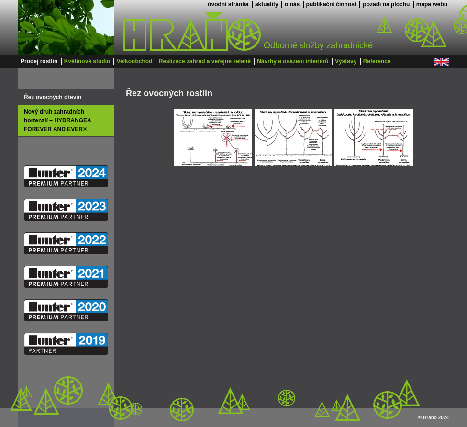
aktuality (266, 4)
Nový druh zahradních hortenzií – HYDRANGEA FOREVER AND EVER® (57, 120)
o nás (292, 4)
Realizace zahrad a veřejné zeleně (205, 61)
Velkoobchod (135, 61)
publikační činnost (331, 4)
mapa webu (431, 4)
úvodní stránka (228, 4)
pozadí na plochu (386, 4)
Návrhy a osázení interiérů (292, 61)
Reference (377, 61)
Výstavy (345, 61)
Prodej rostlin (39, 61)
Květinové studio (87, 61)
